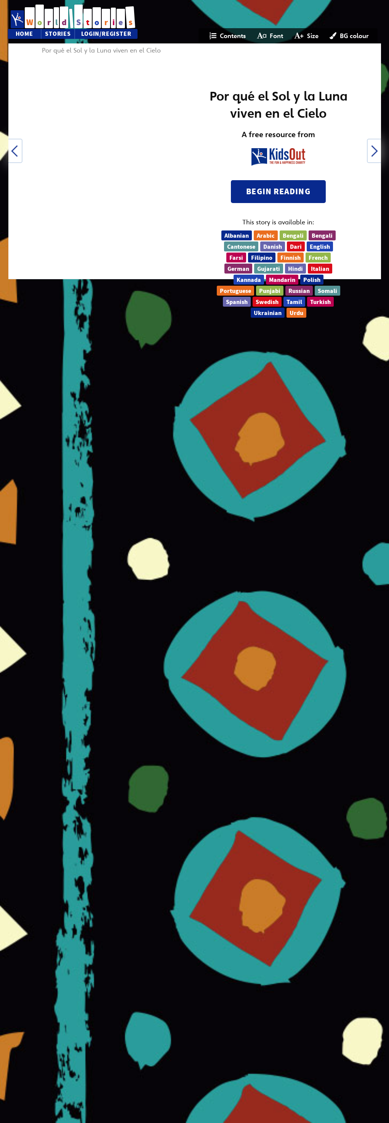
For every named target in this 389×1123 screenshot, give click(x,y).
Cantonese (241, 247)
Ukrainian (268, 313)
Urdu (296, 313)
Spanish (237, 302)
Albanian (236, 236)
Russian (299, 291)
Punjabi (269, 291)
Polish (311, 280)
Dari (296, 247)
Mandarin (282, 280)
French (318, 258)
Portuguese (235, 291)
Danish (272, 247)
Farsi (236, 258)
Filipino (261, 258)
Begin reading (278, 191)
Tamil (294, 302)
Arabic (266, 236)
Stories (58, 34)
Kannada (249, 280)
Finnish (290, 258)
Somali (327, 291)
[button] (15, 150)
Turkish (320, 302)
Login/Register (106, 34)
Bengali (293, 236)
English (320, 247)
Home (24, 34)
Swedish (267, 302)
